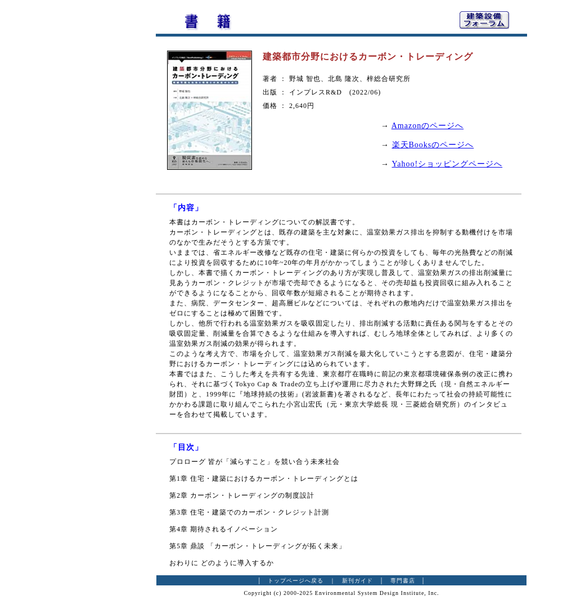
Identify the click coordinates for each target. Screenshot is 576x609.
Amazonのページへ (428, 125)
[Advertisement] (94, 177)
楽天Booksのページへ (433, 145)
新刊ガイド (357, 581)
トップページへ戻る (295, 581)
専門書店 (402, 581)
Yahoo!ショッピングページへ (447, 164)
